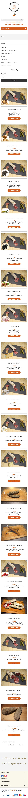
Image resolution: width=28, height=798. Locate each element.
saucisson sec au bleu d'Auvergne (14, 436)
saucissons (3, 47)
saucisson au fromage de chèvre (14, 400)
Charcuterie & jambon (6, 53)
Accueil (3, 43)
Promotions (4, 59)
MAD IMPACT (13, 790)
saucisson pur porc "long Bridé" (14, 690)
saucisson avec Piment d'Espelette (14, 581)
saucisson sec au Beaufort (14, 471)
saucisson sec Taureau (14, 254)
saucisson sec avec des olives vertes (14, 218)
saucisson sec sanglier (14, 181)
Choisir (14, 77)
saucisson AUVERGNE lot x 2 (14, 725)
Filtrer (14, 80)
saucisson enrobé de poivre (14, 508)
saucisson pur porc (14, 655)
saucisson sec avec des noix (14, 109)
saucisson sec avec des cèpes (14, 146)
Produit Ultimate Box (6, 65)
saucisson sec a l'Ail (14, 326)
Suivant (21, 745)
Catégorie (5, 28)
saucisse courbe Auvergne (14, 618)
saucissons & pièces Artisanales (8, 50)
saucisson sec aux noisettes (14, 291)
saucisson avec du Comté (14, 363)
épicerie (3, 56)
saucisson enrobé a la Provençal (14, 545)
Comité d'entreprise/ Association (9, 62)
